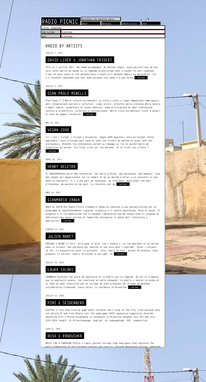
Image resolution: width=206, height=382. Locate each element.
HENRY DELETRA (62, 166)
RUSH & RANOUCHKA (65, 336)
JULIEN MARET (60, 236)
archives (106, 23)
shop (144, 23)
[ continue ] (141, 77)
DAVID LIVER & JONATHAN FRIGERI (80, 60)
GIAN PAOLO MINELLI (67, 93)
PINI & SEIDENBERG (66, 303)
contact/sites (129, 23)
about (85, 23)
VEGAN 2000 (58, 130)
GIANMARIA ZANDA (64, 200)
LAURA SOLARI (60, 269)
